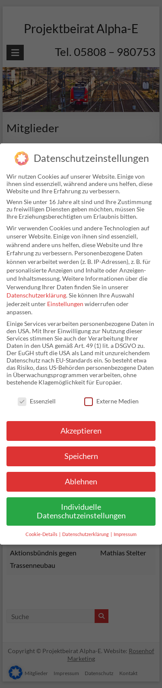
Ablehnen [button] (81, 481)
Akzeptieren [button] (81, 430)
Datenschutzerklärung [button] (86, 534)
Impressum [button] (125, 534)
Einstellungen (65, 303)
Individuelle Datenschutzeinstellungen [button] (81, 511)
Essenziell (37, 401)
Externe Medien (111, 401)
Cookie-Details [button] (41, 534)
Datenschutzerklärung (36, 295)
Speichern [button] (81, 456)
